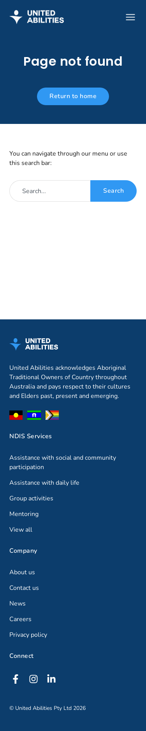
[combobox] (49, 191)
